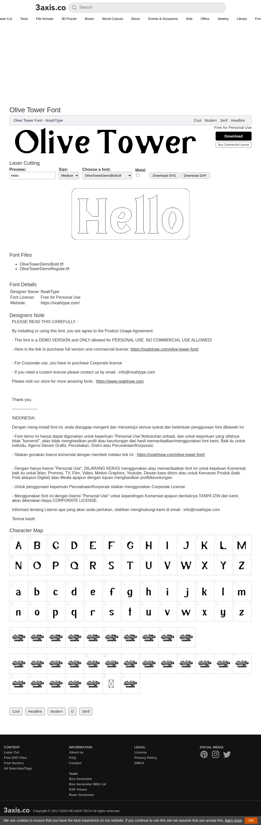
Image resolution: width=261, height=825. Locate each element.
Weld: (140, 170)
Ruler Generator (81, 795)
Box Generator (80, 779)
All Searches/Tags (18, 768)
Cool (197, 120)
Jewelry (223, 19)
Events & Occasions (163, 19)
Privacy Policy (145, 758)
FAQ (72, 758)
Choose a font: (96, 169)
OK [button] (251, 820)
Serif (224, 120)
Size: (63, 169)
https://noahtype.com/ (60, 303)
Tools (24, 19)
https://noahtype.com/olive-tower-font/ (164, 349)
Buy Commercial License (233, 144)
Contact (75, 763)
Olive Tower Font (28, 120)
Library (242, 19)
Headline (238, 120)
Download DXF (195, 175)
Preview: (17, 169)
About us (76, 752)
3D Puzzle (68, 19)
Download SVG (164, 175)
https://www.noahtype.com (120, 381)
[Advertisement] (130, 61)
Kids (189, 19)
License (140, 752)
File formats (44, 19)
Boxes (89, 19)
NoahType (54, 120)
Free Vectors (14, 763)
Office (205, 19)
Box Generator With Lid (87, 784)
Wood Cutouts (112, 19)
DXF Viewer (78, 789)
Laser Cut (11, 752)
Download (234, 136)
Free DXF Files (15, 758)
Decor (135, 19)
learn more (233, 820)
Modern (211, 120)
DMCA (139, 763)
